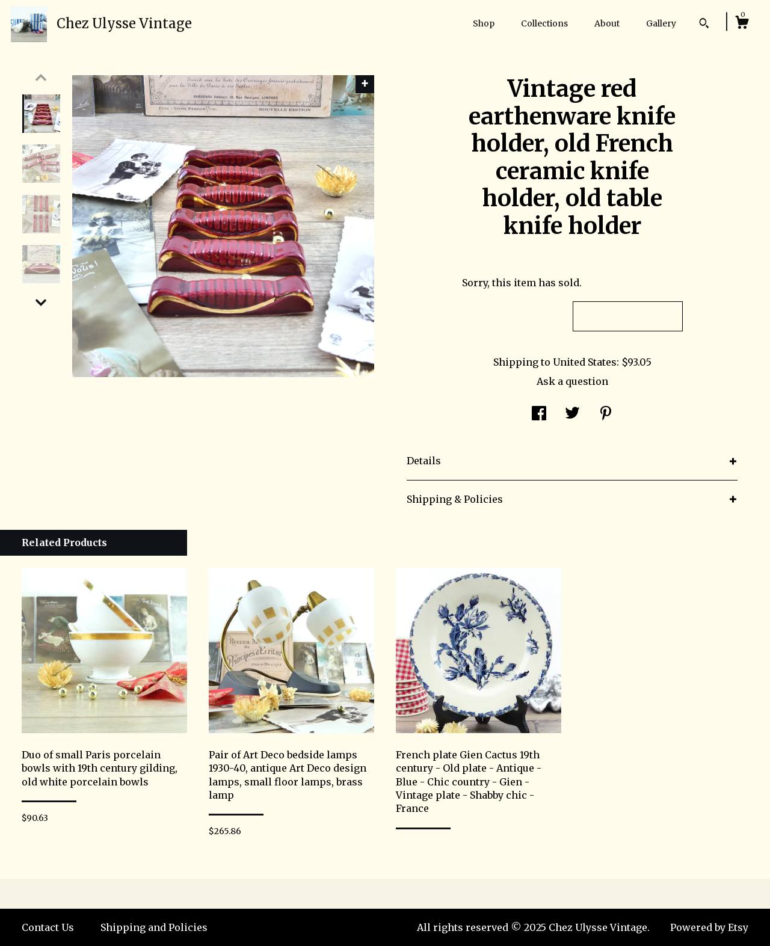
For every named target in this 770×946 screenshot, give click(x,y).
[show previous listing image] (41, 77)
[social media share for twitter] (572, 414)
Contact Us (48, 927)
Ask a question (572, 381)
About (607, 23)
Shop (483, 23)
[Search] (704, 24)
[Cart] (741, 24)
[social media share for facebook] (539, 414)
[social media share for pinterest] (606, 414)
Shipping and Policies (154, 927)
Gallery (661, 23)
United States (585, 362)
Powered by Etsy (709, 927)
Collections (544, 23)
